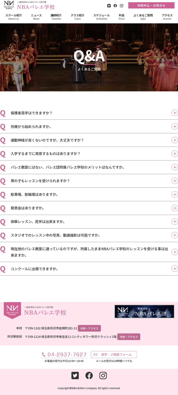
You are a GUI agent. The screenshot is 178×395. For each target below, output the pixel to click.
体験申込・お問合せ (151, 5)
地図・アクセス (89, 328)
